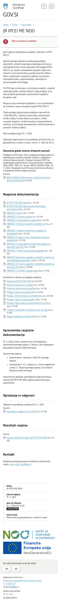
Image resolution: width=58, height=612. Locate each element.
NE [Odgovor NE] (16, 568)
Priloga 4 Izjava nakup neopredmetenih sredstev (29, 303)
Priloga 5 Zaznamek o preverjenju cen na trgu (27, 310)
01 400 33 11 (11, 583)
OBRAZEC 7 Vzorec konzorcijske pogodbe (25, 250)
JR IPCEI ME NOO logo (17, 202)
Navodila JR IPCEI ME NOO (19, 281)
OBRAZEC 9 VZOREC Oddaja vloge (22, 271)
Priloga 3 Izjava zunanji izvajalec (21, 299)
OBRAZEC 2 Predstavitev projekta (22, 220)
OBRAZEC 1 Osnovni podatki (19, 216)
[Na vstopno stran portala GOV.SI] (15, 10)
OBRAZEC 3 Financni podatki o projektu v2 (26, 224)
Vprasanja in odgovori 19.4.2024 (21, 411)
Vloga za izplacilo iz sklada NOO (21, 316)
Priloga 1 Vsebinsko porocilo (19, 292)
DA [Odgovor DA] (6, 568)
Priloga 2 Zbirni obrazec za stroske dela (24, 296)
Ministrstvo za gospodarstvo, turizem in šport (22, 580)
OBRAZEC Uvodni (15, 213)
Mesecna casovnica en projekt (20, 285)
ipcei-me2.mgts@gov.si (20, 464)
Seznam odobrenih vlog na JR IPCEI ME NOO (27, 437)
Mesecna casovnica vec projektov (21, 288)
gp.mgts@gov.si (12, 587)
